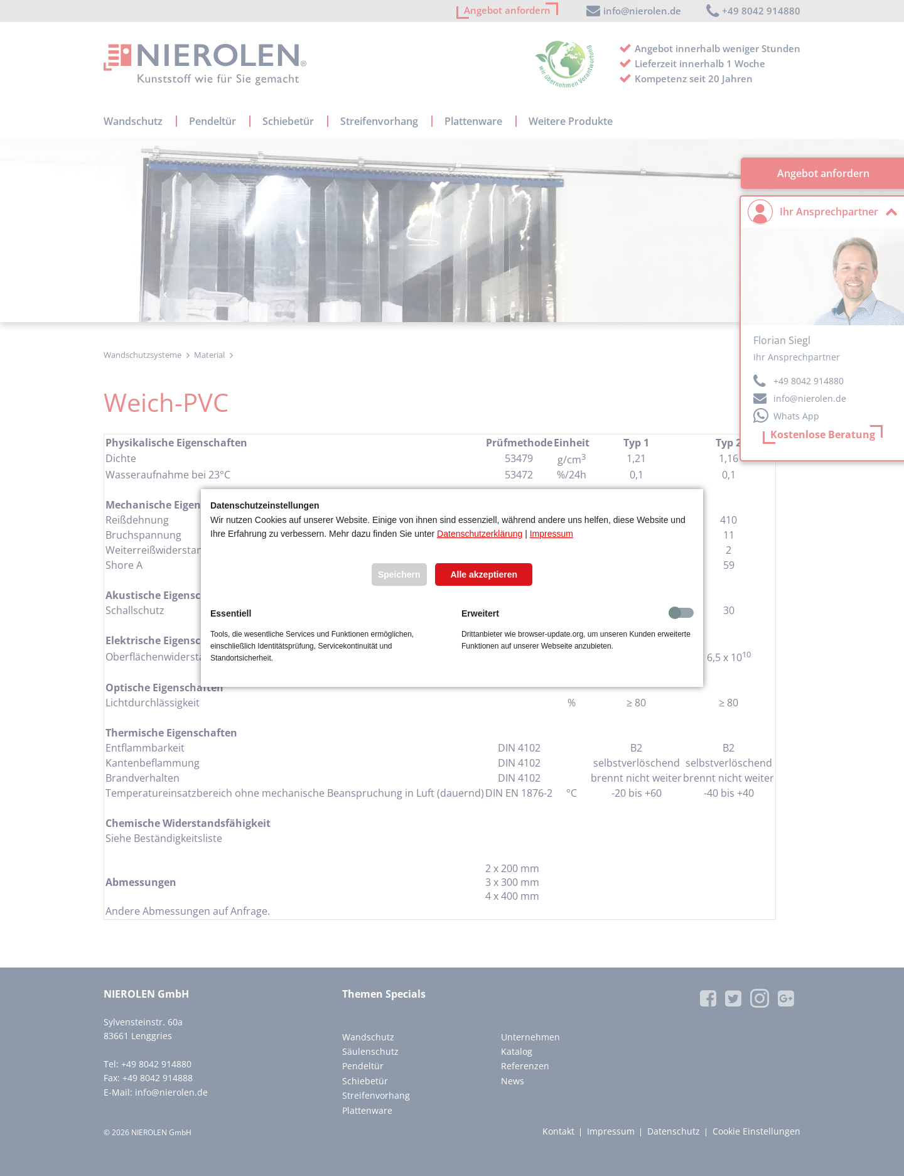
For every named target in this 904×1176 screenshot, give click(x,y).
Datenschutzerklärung (479, 534)
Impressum (551, 534)
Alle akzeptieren (483, 574)
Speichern (399, 574)
